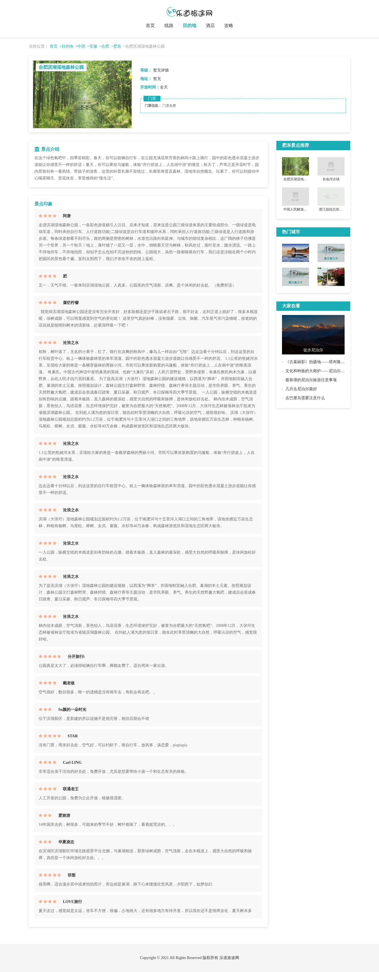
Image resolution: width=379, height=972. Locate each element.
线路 (168, 25)
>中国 (80, 46)
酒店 (210, 25)
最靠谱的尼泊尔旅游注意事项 (311, 380)
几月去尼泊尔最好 (301, 389)
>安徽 (92, 46)
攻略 (228, 25)
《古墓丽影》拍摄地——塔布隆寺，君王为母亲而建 (330, 362)
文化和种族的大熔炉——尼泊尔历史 (317, 371)
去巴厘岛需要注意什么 (305, 398)
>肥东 (116, 46)
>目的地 (66, 46)
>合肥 (104, 46)
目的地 (189, 25)
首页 (150, 25)
